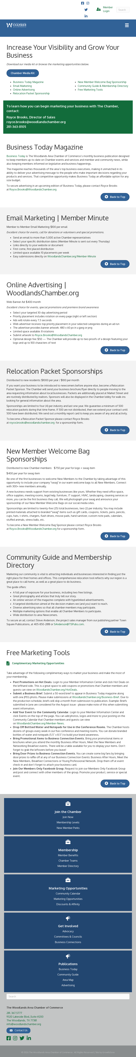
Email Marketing (22, 86)
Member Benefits (68, 855)
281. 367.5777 (14, 1013)
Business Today (16, 156)
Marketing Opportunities (68, 898)
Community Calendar (68, 893)
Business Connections (68, 942)
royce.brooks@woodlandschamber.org (31, 422)
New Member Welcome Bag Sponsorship (102, 82)
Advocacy (68, 931)
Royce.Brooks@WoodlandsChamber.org (32, 189)
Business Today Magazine (28, 82)
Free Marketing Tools (90, 89)
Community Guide (68, 974)
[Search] (122, 9)
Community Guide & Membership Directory (103, 86)
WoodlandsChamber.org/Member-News (40, 723)
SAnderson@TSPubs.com (69, 624)
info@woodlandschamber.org (24, 1024)
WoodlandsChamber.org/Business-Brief (95, 697)
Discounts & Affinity (68, 904)
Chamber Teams (68, 860)
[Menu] (126, 25)
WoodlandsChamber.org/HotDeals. (57, 689)
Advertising (68, 985)
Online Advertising (24, 89)
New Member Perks (68, 827)
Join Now (68, 817)
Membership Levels (68, 822)
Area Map (68, 979)
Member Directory (68, 866)
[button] (18, 1030)
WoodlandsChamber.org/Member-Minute (72, 256)
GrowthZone (108, 1052)
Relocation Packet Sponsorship (31, 93)
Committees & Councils (68, 936)
